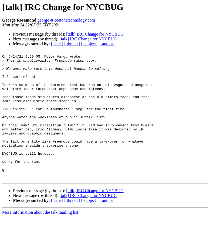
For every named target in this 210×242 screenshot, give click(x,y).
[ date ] (57, 44)
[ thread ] (72, 44)
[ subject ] (90, 44)
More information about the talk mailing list (40, 237)
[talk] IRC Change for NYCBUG (94, 34)
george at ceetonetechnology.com (66, 20)
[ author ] (108, 44)
